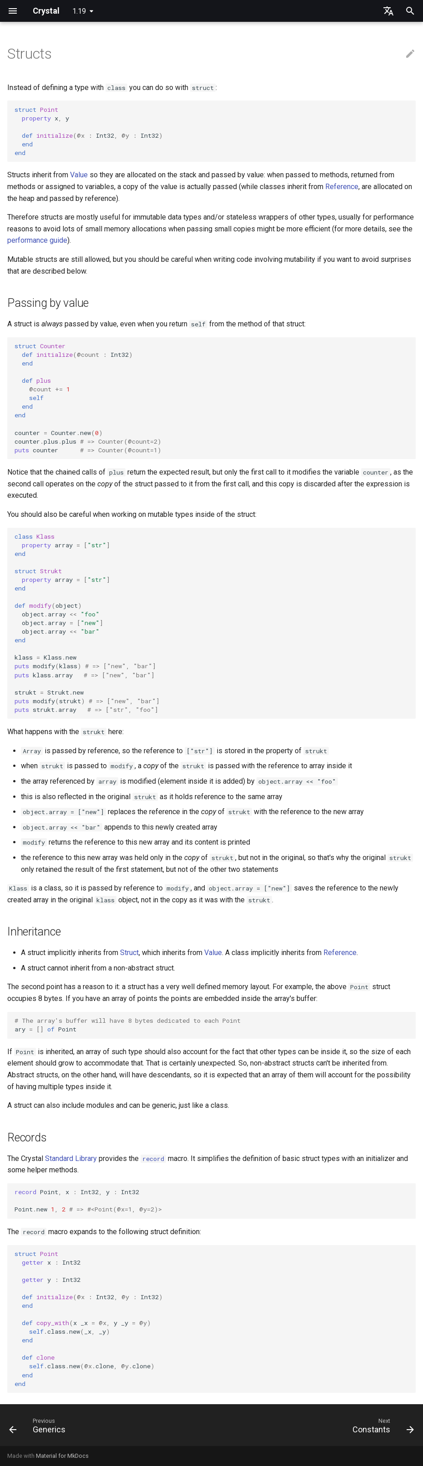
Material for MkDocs (62, 1455)
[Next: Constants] (381, 1428)
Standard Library (71, 1158)
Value (79, 174)
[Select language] (388, 11)
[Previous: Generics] (39, 1428)
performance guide (37, 240)
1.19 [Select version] (79, 11)
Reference (341, 186)
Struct (129, 952)
